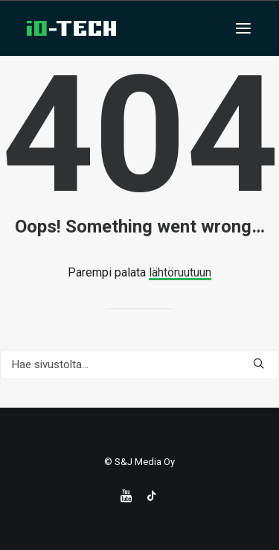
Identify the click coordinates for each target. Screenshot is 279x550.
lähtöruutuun (180, 272)
